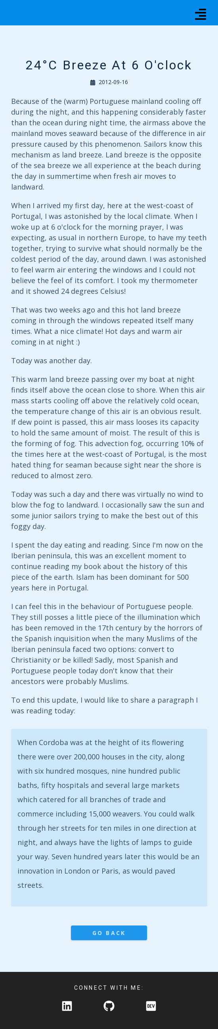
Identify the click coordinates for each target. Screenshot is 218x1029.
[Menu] (200, 12)
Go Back (109, 933)
